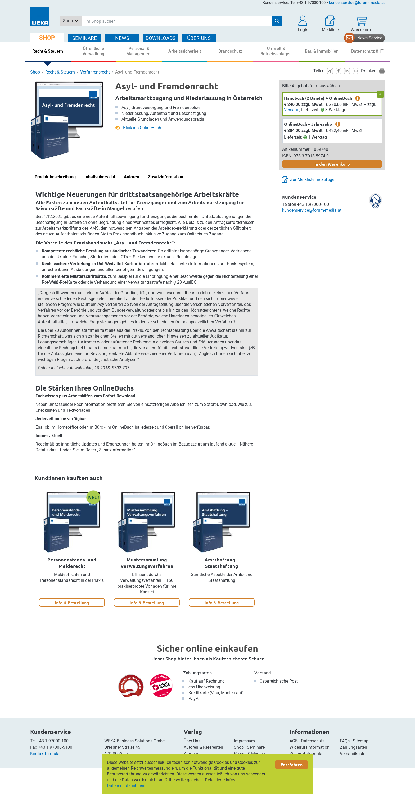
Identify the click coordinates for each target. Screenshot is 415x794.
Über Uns (192, 740)
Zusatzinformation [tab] (165, 176)
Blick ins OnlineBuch (142, 127)
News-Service (369, 37)
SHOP (47, 37)
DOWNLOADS (160, 38)
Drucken (368, 70)
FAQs (345, 740)
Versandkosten (354, 753)
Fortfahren (292, 764)
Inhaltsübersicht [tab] (99, 176)
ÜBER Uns (199, 38)
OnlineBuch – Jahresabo (308, 124)
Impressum (244, 740)
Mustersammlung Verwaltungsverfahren (146, 562)
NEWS (122, 38)
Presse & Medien (249, 753)
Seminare (256, 747)
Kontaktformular (45, 753)
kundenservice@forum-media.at (357, 2)
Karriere (191, 753)
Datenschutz (312, 740)
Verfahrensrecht (95, 72)
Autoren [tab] (131, 176)
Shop (35, 72)
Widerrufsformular (307, 753)
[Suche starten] (277, 21)
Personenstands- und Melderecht (71, 562)
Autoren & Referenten (203, 747)
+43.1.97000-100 (53, 740)
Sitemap (360, 740)
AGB (294, 740)
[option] (71, 548)
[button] (303, 24)
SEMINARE (84, 38)
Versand (291, 109)
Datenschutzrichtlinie (126, 785)
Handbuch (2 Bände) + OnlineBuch (318, 98)
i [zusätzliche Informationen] (357, 98)
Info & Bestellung (72, 602)
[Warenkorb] (360, 24)
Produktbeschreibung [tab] (55, 176)
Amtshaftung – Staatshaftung (222, 562)
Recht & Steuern (60, 72)
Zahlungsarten (197, 672)
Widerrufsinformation (310, 747)
